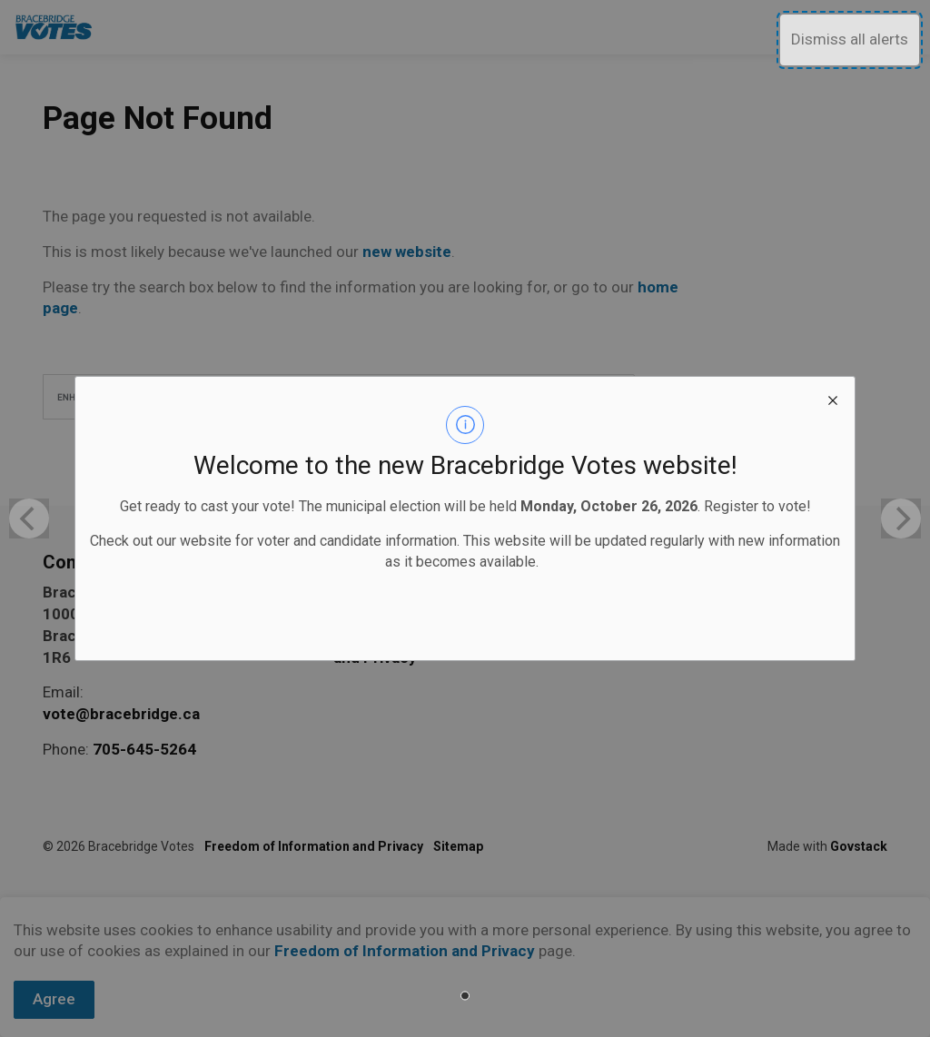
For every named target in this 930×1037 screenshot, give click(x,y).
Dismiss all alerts (849, 39)
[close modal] (833, 398)
